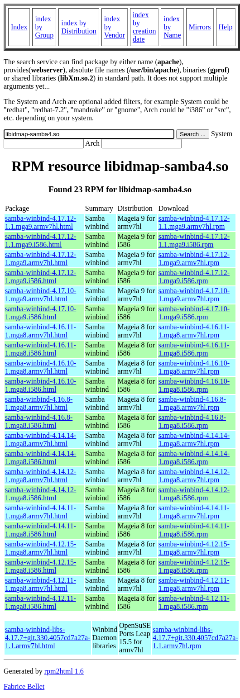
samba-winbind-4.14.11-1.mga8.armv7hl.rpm (194, 512)
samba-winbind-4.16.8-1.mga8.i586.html (38, 421)
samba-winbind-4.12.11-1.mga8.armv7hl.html (40, 584)
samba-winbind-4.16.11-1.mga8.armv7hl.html (40, 331)
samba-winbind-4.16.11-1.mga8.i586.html (40, 349)
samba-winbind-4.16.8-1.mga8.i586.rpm (192, 421)
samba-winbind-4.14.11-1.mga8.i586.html (40, 530)
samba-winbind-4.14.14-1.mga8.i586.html (40, 457)
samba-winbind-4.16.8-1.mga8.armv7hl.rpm (192, 403)
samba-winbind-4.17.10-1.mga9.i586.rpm (194, 313)
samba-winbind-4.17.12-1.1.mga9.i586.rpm (194, 240)
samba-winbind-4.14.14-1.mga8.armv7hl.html (40, 439)
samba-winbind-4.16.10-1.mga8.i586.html (40, 385)
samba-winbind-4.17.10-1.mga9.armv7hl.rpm (194, 295)
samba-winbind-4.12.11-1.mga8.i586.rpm (194, 602)
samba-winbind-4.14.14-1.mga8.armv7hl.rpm (194, 439)
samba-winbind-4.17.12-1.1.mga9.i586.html (40, 240)
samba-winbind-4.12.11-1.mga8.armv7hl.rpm (194, 584)
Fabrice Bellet (24, 686)
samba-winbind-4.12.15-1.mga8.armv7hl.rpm (194, 548)
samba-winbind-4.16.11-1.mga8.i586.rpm (194, 349)
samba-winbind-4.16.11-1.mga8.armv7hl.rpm (194, 331)
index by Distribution (78, 27)
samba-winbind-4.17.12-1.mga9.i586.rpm (194, 277)
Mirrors (200, 27)
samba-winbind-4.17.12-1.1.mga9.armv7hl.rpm (194, 222)
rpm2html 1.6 (64, 671)
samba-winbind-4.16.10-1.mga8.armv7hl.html (40, 367)
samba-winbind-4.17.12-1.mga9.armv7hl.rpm (194, 258)
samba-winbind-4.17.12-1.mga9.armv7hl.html (40, 258)
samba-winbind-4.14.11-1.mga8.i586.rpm (194, 530)
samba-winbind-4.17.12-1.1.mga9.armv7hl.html (40, 222)
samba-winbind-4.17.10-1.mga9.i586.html (40, 313)
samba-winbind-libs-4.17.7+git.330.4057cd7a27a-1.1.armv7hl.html (48, 638)
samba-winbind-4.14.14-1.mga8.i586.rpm (194, 457)
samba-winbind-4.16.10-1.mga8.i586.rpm (194, 385)
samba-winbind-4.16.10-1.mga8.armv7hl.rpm (194, 367)
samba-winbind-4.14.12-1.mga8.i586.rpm (194, 494)
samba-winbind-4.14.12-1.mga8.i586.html (40, 494)
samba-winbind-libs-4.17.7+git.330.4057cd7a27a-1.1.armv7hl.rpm (195, 638)
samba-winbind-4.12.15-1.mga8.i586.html (40, 566)
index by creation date (144, 27)
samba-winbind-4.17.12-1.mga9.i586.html (40, 277)
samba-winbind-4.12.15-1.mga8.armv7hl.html (40, 548)
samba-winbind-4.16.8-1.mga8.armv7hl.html (38, 403)
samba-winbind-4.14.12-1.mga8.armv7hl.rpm (194, 476)
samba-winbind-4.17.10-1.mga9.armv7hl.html (40, 295)
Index (19, 27)
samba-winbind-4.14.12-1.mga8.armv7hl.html (40, 476)
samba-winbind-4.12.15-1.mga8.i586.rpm (194, 566)
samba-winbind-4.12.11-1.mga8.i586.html (40, 602)
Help (226, 27)
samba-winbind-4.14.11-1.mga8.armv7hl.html (40, 512)
